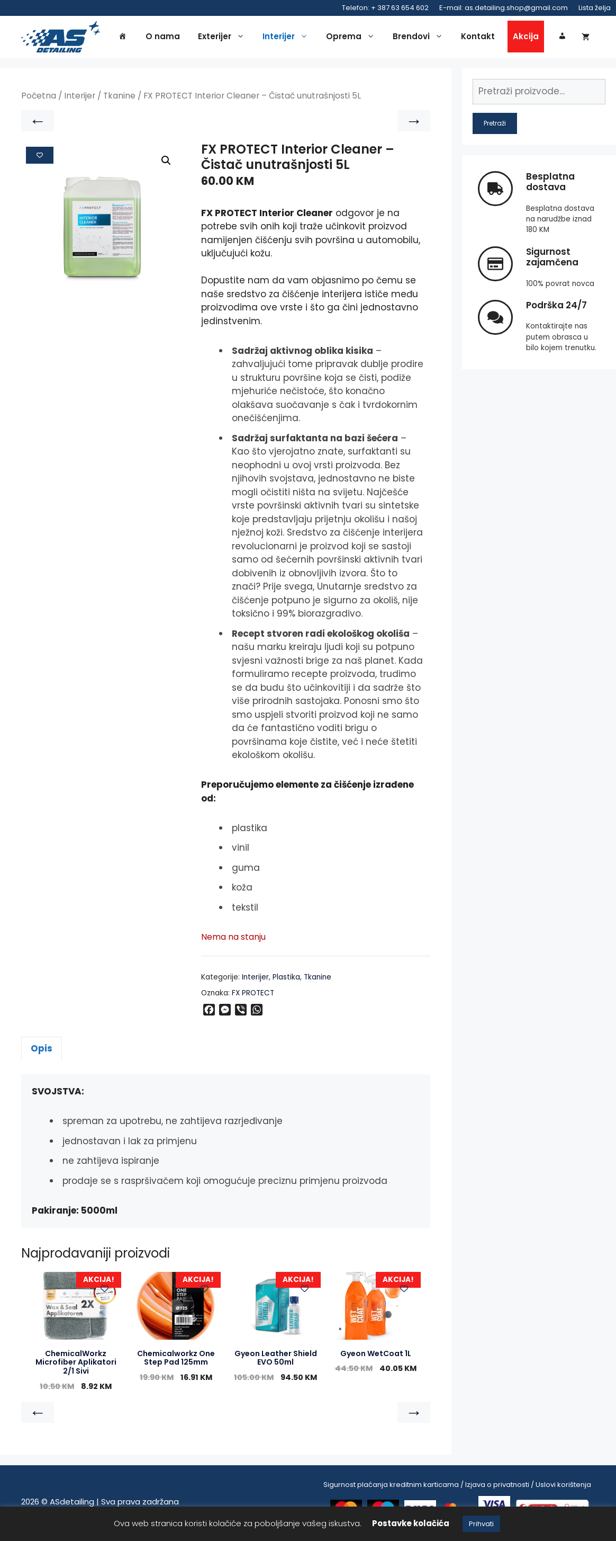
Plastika (286, 980)
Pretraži (495, 125)
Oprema (353, 38)
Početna (38, 98)
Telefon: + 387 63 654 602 (385, 8)
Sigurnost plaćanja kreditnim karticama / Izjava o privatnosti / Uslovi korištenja (457, 1487)
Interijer (287, 38)
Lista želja (594, 8)
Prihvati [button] (481, 1524)
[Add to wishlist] (39, 157)
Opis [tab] (41, 1051)
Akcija (526, 37)
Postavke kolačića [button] (410, 1523)
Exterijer (224, 38)
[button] (166, 163)
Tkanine (119, 98)
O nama (163, 37)
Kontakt (478, 37)
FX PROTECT (253, 996)
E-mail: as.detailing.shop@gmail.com (503, 8)
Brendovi (420, 38)
